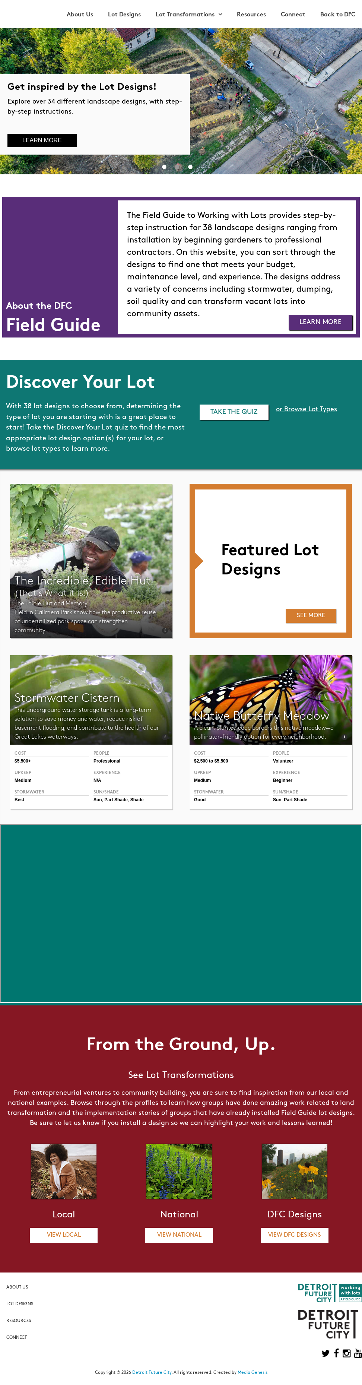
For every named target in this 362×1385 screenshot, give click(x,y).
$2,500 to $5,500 (211, 761)
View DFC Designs (294, 1235)
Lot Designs (124, 15)
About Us (80, 15)
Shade (137, 799)
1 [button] (164, 166)
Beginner (282, 780)
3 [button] (190, 166)
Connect (293, 15)
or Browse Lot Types (306, 409)
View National (179, 1235)
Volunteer (283, 761)
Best (19, 799)
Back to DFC (337, 15)
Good (200, 799)
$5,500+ (23, 761)
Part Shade (295, 799)
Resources (251, 15)
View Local (64, 1235)
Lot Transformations (185, 15)
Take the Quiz (234, 412)
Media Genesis (252, 1372)
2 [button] (177, 166)
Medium (202, 780)
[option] (181, 101)
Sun (277, 799)
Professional (106, 761)
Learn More (42, 140)
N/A (97, 780)
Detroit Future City (151, 1372)
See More (311, 616)
